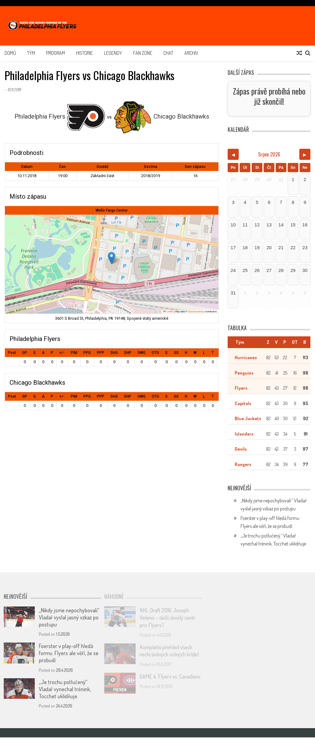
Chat (168, 53)
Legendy (113, 53)
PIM (74, 353)
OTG (155, 353)
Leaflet (168, 311)
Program (55, 53)
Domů (10, 53)
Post (12, 353)
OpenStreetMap (196, 311)
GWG (142, 353)
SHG (114, 353)
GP (24, 353)
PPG (87, 353)
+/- (62, 353)
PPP (100, 353)
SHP (127, 353)
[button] (111, 258)
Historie (84, 53)
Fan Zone (142, 53)
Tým (31, 53)
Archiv (191, 53)
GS (176, 353)
